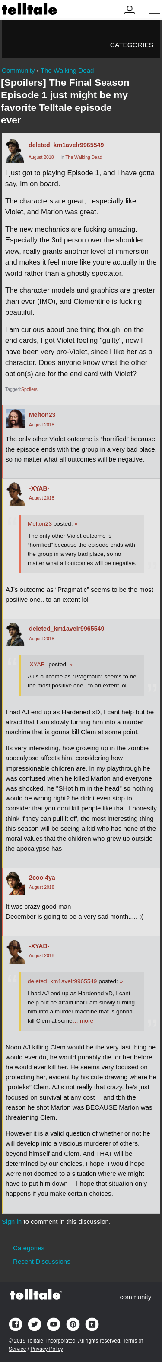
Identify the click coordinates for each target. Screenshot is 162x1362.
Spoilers (29, 389)
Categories (131, 44)
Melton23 (42, 414)
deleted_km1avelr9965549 (66, 145)
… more (83, 1020)
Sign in (12, 1221)
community (135, 1297)
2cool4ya (42, 877)
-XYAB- (39, 488)
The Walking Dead (83, 157)
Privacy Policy (46, 1349)
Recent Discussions (41, 1261)
